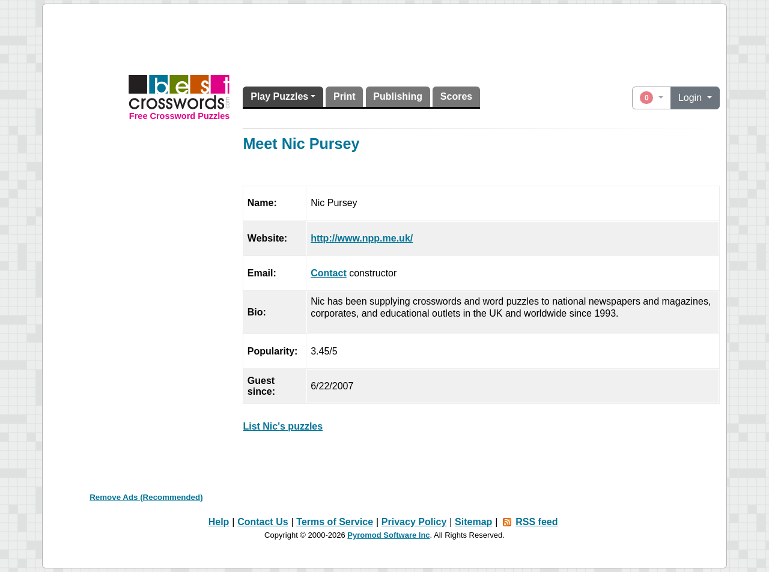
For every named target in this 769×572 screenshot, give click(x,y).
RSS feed (536, 522)
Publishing (397, 96)
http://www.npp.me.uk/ (362, 238)
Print (344, 96)
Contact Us (262, 522)
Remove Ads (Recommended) (146, 497)
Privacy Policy (414, 522)
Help (218, 522)
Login (691, 98)
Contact (329, 273)
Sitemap (473, 522)
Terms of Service (334, 522)
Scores (456, 96)
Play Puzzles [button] (279, 96)
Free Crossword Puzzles (179, 116)
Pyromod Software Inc (388, 535)
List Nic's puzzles (283, 426)
